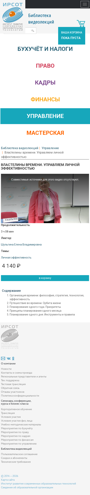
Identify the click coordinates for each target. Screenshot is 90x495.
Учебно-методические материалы (21, 425)
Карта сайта (8, 480)
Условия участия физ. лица (16, 421)
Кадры (45, 82)
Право (45, 65)
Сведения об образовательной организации (27, 487)
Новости (6, 369)
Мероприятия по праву (15, 432)
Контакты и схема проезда (16, 373)
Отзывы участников (12, 392)
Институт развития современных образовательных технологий (38, 484)
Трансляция (8, 413)
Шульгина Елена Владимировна (21, 244)
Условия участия (11, 417)
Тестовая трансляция (13, 384)
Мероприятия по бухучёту (17, 428)
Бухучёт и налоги (45, 49)
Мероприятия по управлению (19, 444)
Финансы (45, 99)
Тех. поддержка (10, 380)
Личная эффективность (16, 257)
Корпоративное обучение (16, 409)
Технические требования (16, 462)
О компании (8, 364)
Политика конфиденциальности (20, 396)
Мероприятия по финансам (17, 440)
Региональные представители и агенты (23, 377)
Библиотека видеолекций (19, 148)
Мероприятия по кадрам (15, 436)
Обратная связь (10, 388)
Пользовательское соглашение (19, 454)
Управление (45, 116)
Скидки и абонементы (14, 458)
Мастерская (45, 132)
